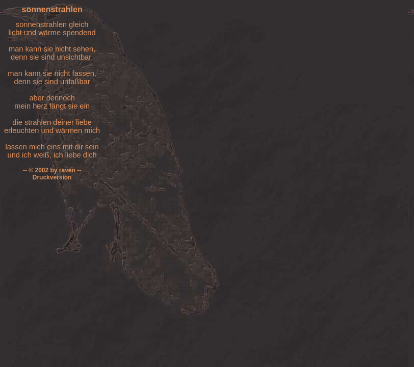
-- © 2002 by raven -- (52, 170)
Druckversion (52, 177)
